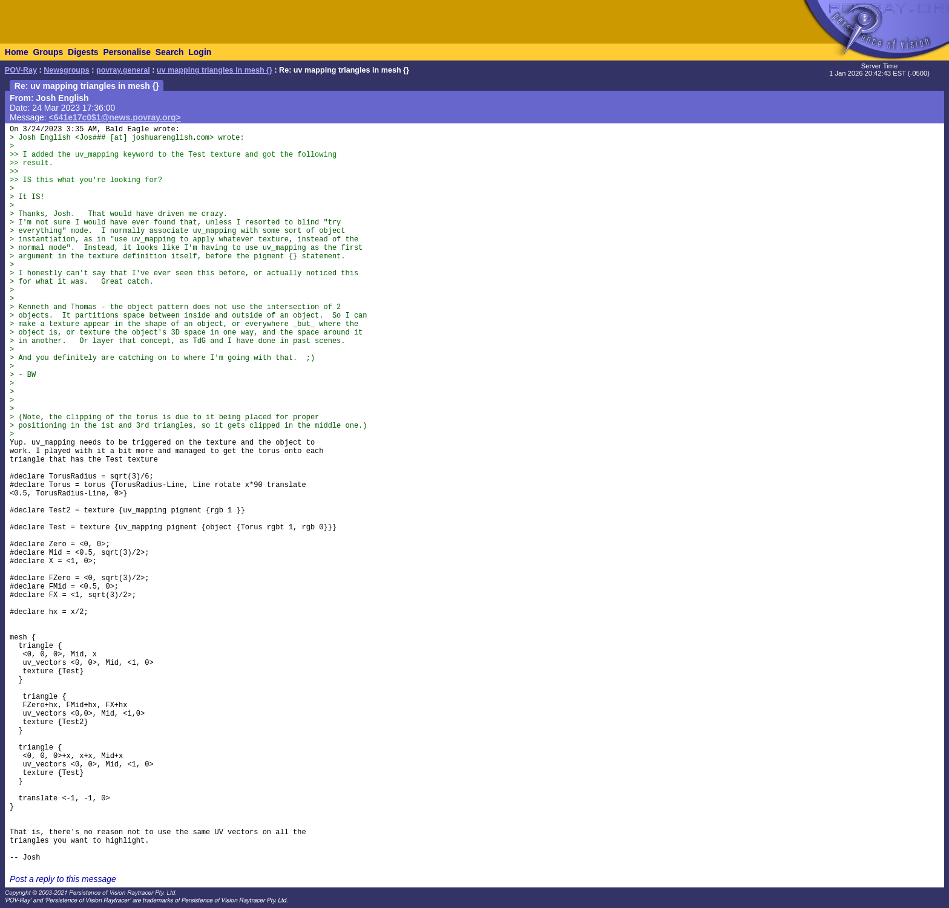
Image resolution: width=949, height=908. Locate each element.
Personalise (127, 52)
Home (16, 52)
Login (199, 52)
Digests (83, 52)
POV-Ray (21, 70)
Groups (48, 52)
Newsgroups (67, 70)
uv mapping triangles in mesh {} (214, 70)
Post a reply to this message (63, 879)
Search (170, 52)
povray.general (123, 70)
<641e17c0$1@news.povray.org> (115, 117)
